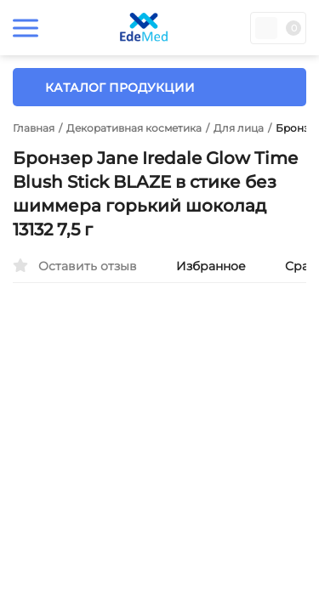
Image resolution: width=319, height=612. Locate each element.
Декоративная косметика (134, 128)
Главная (33, 128)
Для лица (239, 128)
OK (280, 534)
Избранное (202, 266)
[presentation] (38, 446)
